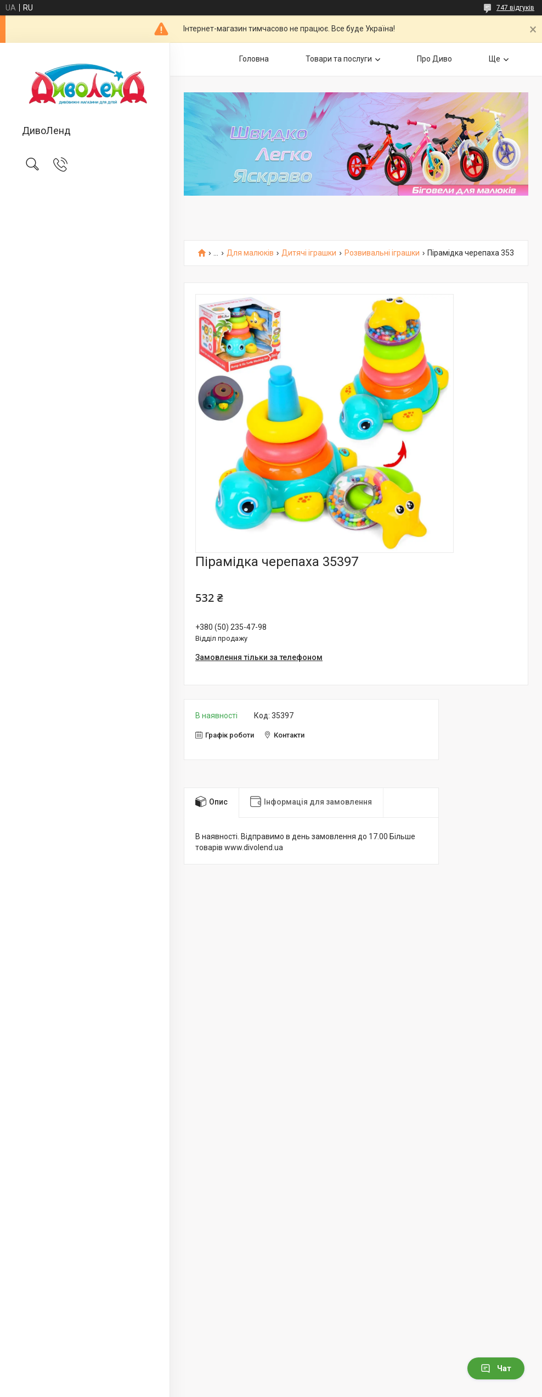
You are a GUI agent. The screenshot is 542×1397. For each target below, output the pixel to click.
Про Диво (434, 58)
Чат (496, 1368)
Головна (254, 58)
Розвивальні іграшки (382, 253)
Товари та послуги (339, 58)
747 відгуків (515, 8)
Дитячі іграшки (308, 253)
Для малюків (250, 253)
